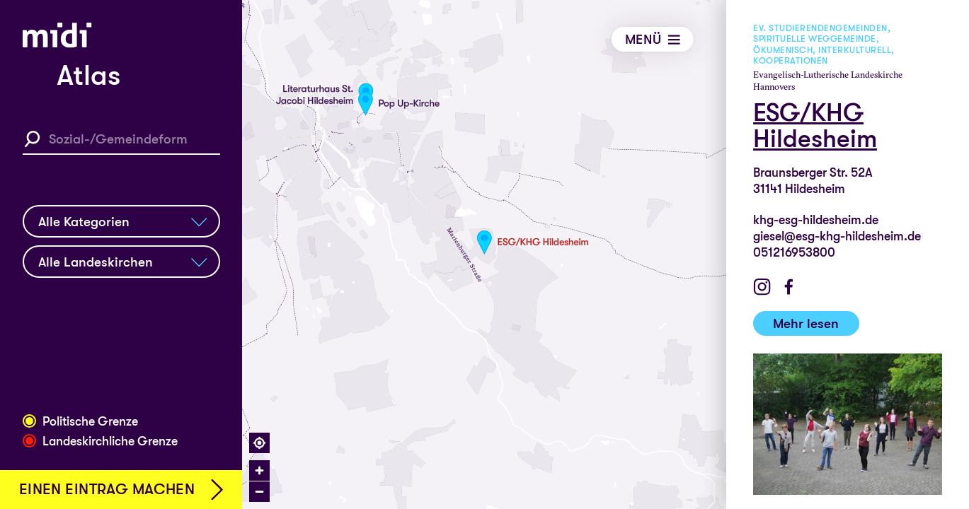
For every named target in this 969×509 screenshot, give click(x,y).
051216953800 (795, 252)
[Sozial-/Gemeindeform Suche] (121, 139)
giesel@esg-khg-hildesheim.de (838, 236)
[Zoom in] (259, 470)
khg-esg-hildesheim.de (816, 220)
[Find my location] (259, 443)
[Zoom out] (259, 491)
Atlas (88, 75)
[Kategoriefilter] (121, 221)
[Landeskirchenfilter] (121, 262)
